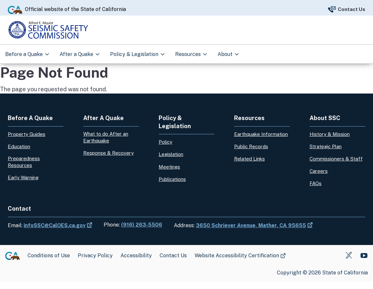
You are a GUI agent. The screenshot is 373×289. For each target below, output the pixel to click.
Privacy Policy (95, 263)
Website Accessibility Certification (237, 263)
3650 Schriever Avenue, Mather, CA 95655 (251, 232)
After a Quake (77, 52)
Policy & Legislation (135, 52)
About (226, 52)
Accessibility (136, 263)
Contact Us (351, 6)
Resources (188, 52)
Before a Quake (24, 52)
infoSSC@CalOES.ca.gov (54, 232)
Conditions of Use (49, 263)
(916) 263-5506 (141, 232)
